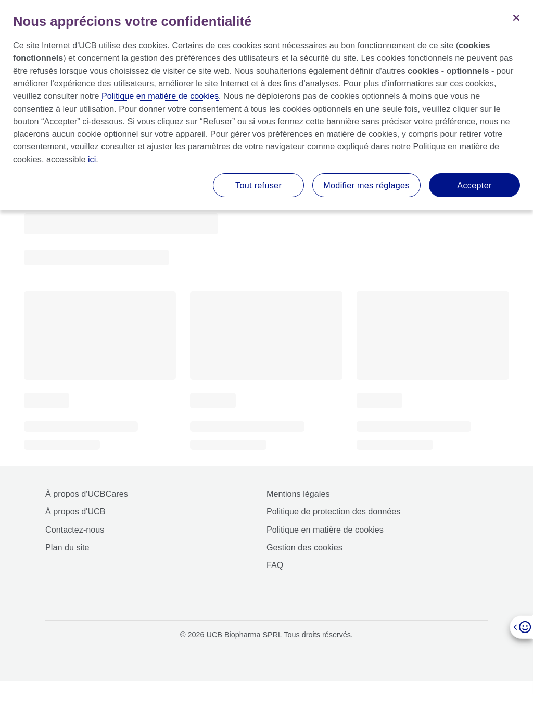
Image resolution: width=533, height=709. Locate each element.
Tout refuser (258, 185)
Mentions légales (297, 493)
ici (92, 159)
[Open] (521, 627)
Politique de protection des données (333, 511)
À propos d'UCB (75, 511)
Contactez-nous (74, 529)
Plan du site (67, 547)
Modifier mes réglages (366, 185)
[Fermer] (516, 16)
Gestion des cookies (304, 547)
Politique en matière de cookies (325, 529)
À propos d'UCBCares (86, 493)
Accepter (474, 185)
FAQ (274, 565)
